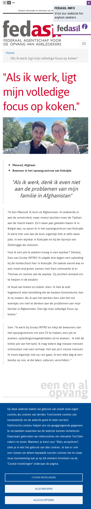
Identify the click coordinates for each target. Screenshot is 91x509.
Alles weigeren (43, 488)
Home (10, 53)
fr (4, 2)
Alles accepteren (44, 500)
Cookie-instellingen (44, 477)
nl (9, 2)
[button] (45, 135)
